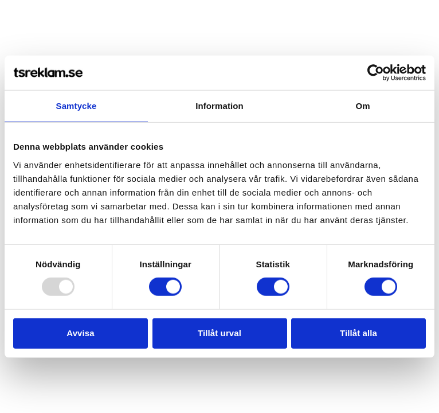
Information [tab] (219, 106)
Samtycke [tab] (76, 106)
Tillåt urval (219, 333)
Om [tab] (362, 106)
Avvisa (80, 333)
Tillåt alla (358, 333)
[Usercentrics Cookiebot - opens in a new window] (376, 72)
